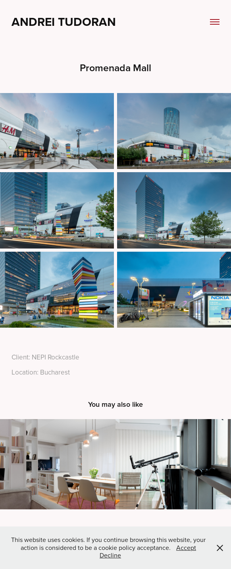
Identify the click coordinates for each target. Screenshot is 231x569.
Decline (110, 555)
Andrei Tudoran (64, 21)
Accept (186, 547)
